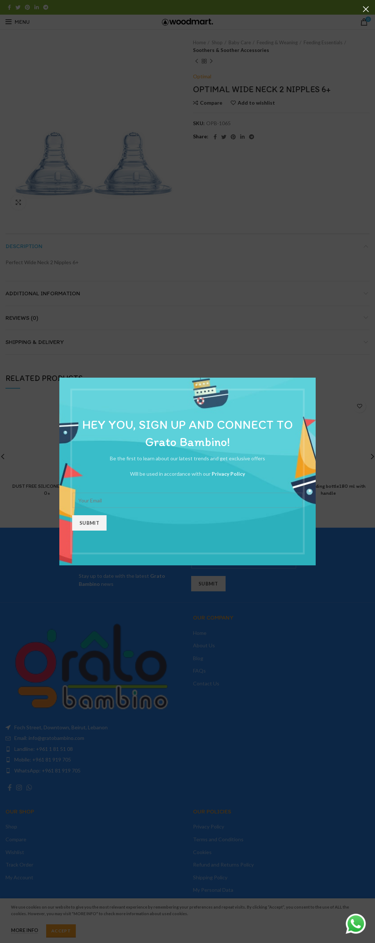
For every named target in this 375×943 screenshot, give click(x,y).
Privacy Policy (228, 474)
